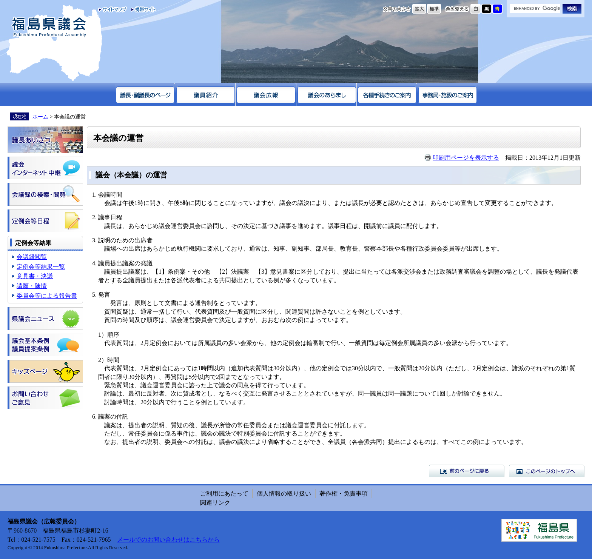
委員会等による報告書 (47, 296)
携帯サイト (141, 9)
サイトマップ (112, 9)
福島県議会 (49, 27)
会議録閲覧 (32, 257)
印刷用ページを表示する (466, 157)
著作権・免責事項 (343, 493)
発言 (104, 294)
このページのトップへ (546, 471)
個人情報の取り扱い (284, 493)
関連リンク (215, 502)
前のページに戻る (466, 471)
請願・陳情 (32, 286)
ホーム (40, 117)
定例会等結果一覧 (41, 266)
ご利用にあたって (224, 493)
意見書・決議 (35, 276)
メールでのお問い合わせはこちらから (168, 539)
